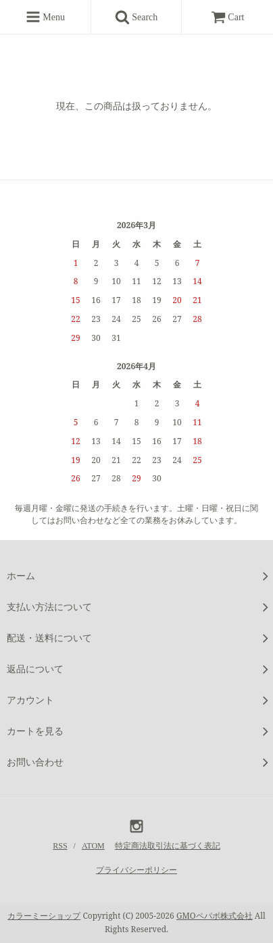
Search (141, 16)
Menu (45, 16)
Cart (228, 17)
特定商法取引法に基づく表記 (167, 846)
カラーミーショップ (43, 915)
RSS (60, 846)
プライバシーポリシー (136, 870)
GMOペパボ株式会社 (214, 915)
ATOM (93, 846)
